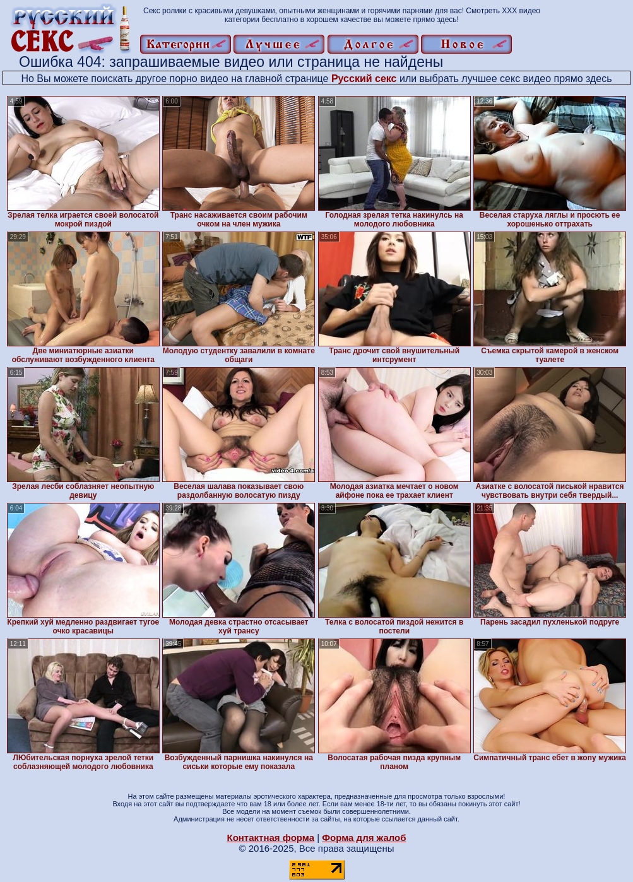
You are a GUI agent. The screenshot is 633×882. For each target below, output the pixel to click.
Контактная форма (270, 837)
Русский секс (364, 78)
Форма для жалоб (364, 837)
